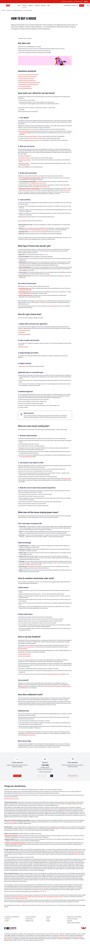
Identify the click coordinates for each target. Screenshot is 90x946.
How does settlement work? (25, 88)
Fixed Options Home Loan (25, 291)
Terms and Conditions (63, 937)
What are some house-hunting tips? (27, 80)
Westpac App (64, 731)
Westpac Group (29, 920)
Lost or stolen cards (78, 1)
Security (49, 916)
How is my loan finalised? (25, 86)
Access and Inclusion (31, 916)
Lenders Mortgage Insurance (27, 131)
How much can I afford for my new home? (29, 74)
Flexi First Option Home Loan (26, 295)
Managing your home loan (29, 735)
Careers (7, 920)
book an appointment (53, 306)
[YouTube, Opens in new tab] (10, 928)
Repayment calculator (24, 163)
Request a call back (23, 346)
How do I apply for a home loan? (26, 78)
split (47, 302)
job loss (62, 275)
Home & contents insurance (30, 228)
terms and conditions (77, 852)
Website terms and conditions (75, 916)
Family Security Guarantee (31, 136)
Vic (42, 183)
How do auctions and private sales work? (28, 84)
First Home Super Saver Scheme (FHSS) (30, 178)
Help (48, 5)
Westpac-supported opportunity (31, 140)
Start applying (17, 775)
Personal (24, 5)
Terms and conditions (73, 918)
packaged (41, 300)
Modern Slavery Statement (74, 922)
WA (45, 183)
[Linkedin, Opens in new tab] (13, 928)
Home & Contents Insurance (53, 686)
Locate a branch (22, 366)
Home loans (9, 10)
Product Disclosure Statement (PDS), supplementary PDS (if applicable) (26, 896)
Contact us (64, 1)
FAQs (48, 918)
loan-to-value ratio (30, 647)
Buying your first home (18, 10)
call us (46, 254)
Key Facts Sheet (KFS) (22, 898)
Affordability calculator (24, 158)
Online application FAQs (24, 330)
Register (86, 1)
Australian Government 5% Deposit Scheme (29, 188)
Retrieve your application (25, 334)
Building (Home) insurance (43, 229)
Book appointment (72, 775)
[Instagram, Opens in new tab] (15, 929)
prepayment (22, 263)
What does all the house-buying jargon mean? (29, 82)
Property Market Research (27, 456)
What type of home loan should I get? (27, 76)
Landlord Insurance (66, 686)
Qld (37, 183)
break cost (14, 822)
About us (43, 5)
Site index (70, 920)
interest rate (11, 823)
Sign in (81, 5)
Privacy (48, 920)
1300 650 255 (43, 891)
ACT (30, 183)
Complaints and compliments (12, 916)
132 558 (45, 765)
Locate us (70, 1)
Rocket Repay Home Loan (25, 288)
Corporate (37, 5)
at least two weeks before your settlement (56, 674)
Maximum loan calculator (25, 159)
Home (19, 5)
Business (30, 5)
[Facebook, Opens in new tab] (5, 928)
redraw (24, 268)
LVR (55, 563)
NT (35, 183)
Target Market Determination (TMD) (53, 896)
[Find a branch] (51, 776)
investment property (64, 807)
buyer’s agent (68, 478)
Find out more (67, 190)
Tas (41, 183)
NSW (33, 183)
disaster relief (22, 277)
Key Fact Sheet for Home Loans (11, 798)
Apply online (22, 332)
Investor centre (29, 918)
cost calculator (23, 220)
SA (38, 183)
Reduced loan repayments (11, 835)
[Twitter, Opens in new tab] (8, 928)
